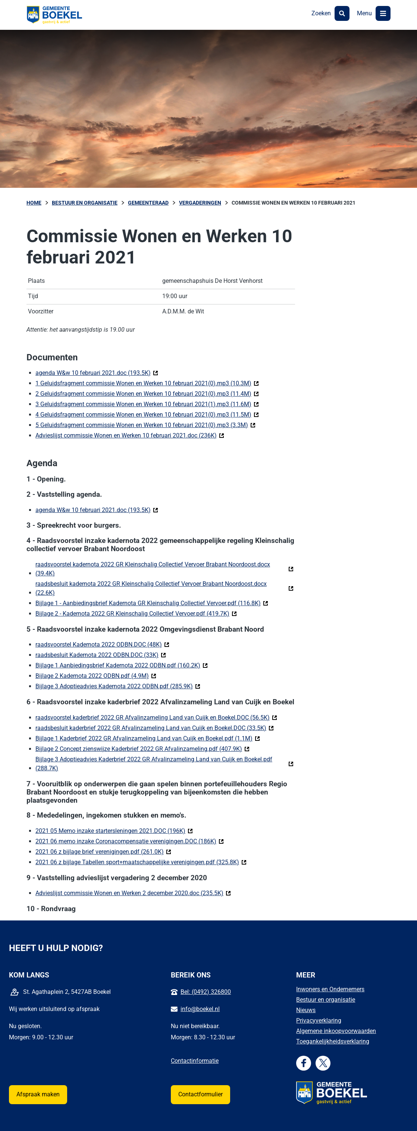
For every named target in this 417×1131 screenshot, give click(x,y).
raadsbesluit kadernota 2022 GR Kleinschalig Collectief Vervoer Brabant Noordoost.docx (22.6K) (151, 588)
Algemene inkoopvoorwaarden (336, 1030)
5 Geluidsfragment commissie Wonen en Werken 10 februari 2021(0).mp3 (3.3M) (145, 425)
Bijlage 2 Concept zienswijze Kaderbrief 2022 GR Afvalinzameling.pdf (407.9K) (142, 748)
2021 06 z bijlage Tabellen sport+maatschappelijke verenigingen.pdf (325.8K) (141, 862)
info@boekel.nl (200, 1008)
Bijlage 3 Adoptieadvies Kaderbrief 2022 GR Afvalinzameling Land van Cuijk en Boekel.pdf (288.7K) (153, 764)
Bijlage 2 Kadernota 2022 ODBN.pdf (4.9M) (95, 675)
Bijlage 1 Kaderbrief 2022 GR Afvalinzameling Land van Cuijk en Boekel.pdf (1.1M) (147, 738)
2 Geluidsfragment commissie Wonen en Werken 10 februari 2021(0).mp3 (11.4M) (147, 393)
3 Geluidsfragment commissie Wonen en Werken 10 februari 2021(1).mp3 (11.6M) (147, 404)
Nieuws (306, 1010)
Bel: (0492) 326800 (206, 991)
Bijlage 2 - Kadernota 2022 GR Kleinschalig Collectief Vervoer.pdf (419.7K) (136, 613)
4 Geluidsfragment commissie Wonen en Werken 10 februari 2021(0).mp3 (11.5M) (147, 414)
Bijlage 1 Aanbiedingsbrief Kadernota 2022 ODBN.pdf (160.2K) (121, 665)
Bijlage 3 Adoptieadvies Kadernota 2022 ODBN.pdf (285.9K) (117, 686)
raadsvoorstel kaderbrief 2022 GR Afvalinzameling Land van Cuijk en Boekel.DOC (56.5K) (156, 717)
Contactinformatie (195, 1060)
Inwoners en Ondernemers (330, 989)
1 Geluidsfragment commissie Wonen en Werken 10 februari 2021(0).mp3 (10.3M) (147, 383)
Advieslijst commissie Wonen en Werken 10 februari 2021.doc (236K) (129, 435)
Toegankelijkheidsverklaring (332, 1041)
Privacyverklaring (318, 1020)
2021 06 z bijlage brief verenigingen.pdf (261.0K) (103, 851)
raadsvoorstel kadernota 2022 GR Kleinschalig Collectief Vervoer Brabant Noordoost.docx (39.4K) (152, 569)
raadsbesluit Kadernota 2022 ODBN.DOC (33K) (100, 654)
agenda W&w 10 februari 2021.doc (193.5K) (96, 372)
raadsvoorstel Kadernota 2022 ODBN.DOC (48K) (102, 644)
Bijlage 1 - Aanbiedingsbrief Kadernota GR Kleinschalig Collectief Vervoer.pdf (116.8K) (151, 603)
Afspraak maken (38, 1094)
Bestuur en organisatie (325, 999)
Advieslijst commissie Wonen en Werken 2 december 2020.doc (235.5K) (133, 893)
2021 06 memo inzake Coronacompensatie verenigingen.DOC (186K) (129, 841)
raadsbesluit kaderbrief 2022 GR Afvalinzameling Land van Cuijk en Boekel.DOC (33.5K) (154, 728)
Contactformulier (200, 1094)
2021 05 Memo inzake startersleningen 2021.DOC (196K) (114, 830)
